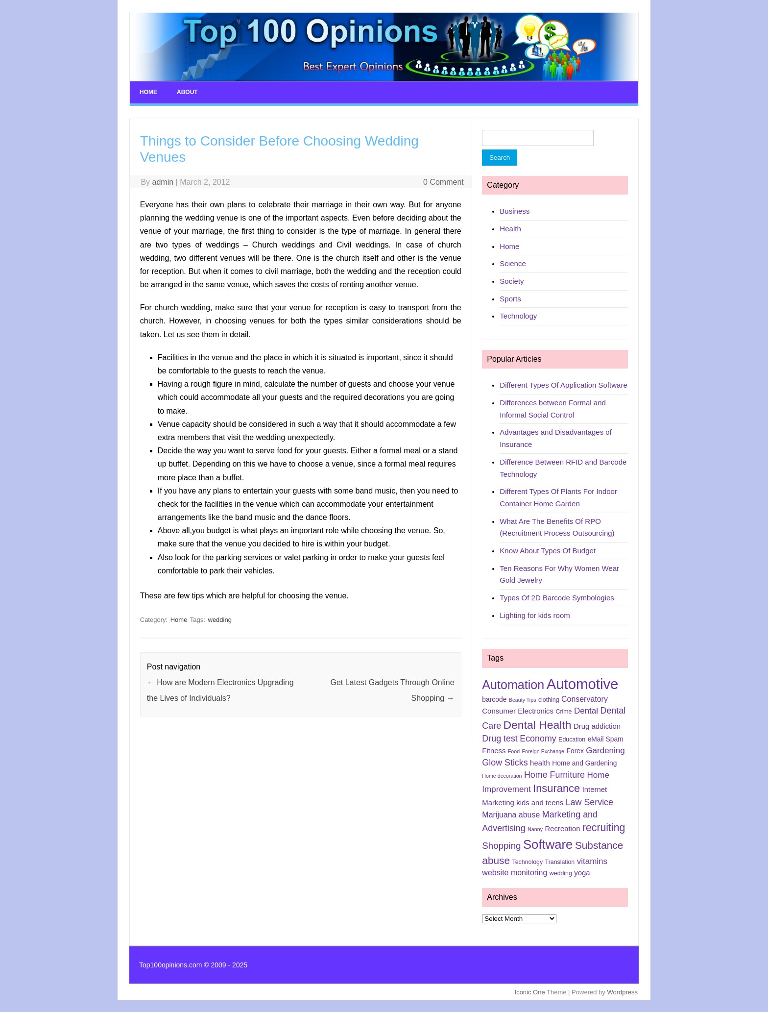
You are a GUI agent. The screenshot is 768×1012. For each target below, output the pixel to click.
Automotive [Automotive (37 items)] (583, 684)
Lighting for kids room (535, 615)
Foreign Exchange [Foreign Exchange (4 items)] (543, 751)
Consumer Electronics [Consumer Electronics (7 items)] (517, 711)
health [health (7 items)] (540, 763)
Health (510, 228)
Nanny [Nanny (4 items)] (535, 829)
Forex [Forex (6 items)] (575, 751)
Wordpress (622, 992)
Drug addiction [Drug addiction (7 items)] (597, 726)
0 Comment (443, 182)
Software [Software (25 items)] (548, 844)
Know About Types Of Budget (548, 550)
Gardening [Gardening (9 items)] (605, 750)
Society (512, 281)
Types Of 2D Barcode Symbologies (557, 597)
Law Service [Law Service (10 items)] (589, 802)
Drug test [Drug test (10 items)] (499, 738)
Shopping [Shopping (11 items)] (501, 845)
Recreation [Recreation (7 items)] (562, 829)
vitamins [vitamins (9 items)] (592, 861)
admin (163, 182)
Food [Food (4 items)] (514, 751)
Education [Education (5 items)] (571, 739)
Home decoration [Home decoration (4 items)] (502, 776)
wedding (220, 619)
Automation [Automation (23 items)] (513, 684)
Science (513, 263)
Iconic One (530, 992)
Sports (510, 299)
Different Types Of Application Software (563, 385)
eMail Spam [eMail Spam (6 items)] (606, 739)
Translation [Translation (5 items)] (560, 862)
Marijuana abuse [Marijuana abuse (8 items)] (511, 815)
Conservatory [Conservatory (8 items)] (584, 699)
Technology (518, 316)
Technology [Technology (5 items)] (527, 862)
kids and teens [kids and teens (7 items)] (539, 803)
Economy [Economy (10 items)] (538, 738)
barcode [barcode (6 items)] (494, 699)
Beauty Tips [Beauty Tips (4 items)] (522, 700)
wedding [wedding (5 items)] (561, 873)
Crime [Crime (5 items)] (563, 711)
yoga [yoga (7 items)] (582, 873)
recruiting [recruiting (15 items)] (603, 828)
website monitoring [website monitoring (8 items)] (514, 872)
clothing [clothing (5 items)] (548, 699)
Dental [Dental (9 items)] (586, 711)
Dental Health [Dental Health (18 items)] (538, 724)
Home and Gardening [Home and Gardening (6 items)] (584, 763)
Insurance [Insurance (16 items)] (556, 788)
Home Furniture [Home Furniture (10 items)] (554, 775)
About (187, 92)
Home (148, 92)
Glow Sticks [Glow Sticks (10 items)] (505, 762)
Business (514, 211)
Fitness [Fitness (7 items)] (493, 751)
